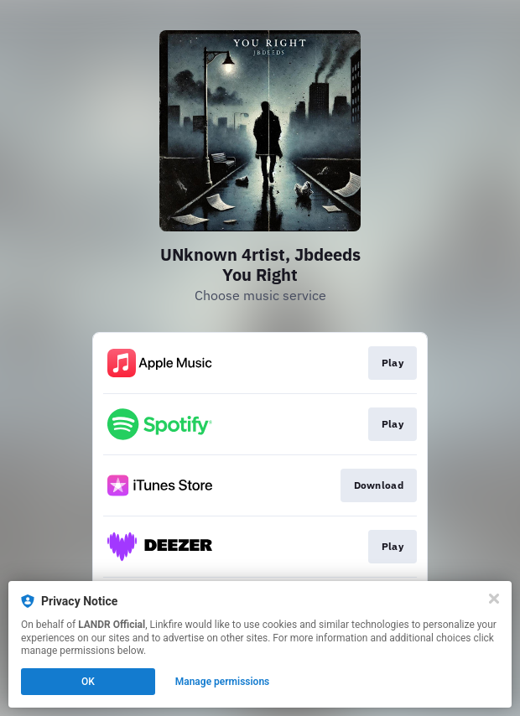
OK (88, 681)
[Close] (494, 598)
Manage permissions (222, 681)
